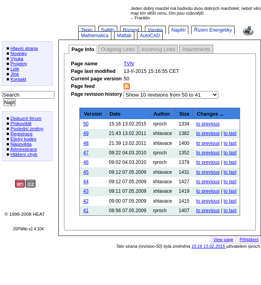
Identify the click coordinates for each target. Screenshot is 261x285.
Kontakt (18, 79)
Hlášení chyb (23, 154)
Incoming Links (158, 49)
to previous (208, 124)
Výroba (155, 30)
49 (86, 133)
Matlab (124, 35)
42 (86, 201)
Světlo (108, 30)
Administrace (23, 149)
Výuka (16, 58)
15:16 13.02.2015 (209, 246)
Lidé (14, 68)
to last (229, 133)
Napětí (178, 30)
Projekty (18, 63)
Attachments (196, 49)
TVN (129, 63)
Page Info (82, 49)
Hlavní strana (24, 48)
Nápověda (21, 143)
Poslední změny (26, 128)
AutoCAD (150, 35)
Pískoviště (21, 123)
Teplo (86, 30)
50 (86, 124)
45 (86, 172)
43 (86, 191)
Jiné (14, 73)
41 (86, 210)
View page (223, 239)
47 (86, 153)
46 (86, 162)
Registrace (21, 133)
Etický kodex (23, 138)
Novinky (18, 53)
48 (86, 143)
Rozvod (131, 30)
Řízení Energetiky (213, 30)
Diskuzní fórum (25, 118)
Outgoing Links (118, 49)
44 (86, 181)
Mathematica (95, 35)
